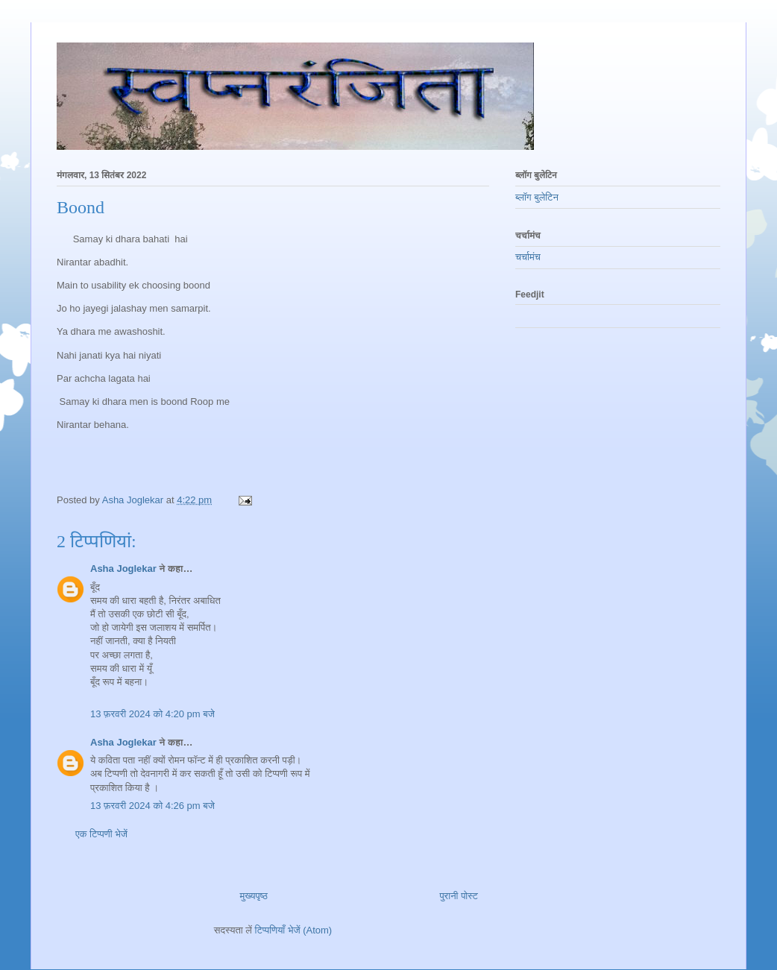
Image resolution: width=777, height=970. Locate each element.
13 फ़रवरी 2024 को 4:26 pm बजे (152, 805)
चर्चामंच (528, 256)
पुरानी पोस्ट (458, 895)
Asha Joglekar (123, 568)
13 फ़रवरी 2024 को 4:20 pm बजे (152, 713)
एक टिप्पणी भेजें (101, 834)
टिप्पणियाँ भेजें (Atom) (294, 930)
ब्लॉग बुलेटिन (537, 197)
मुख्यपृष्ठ (254, 895)
